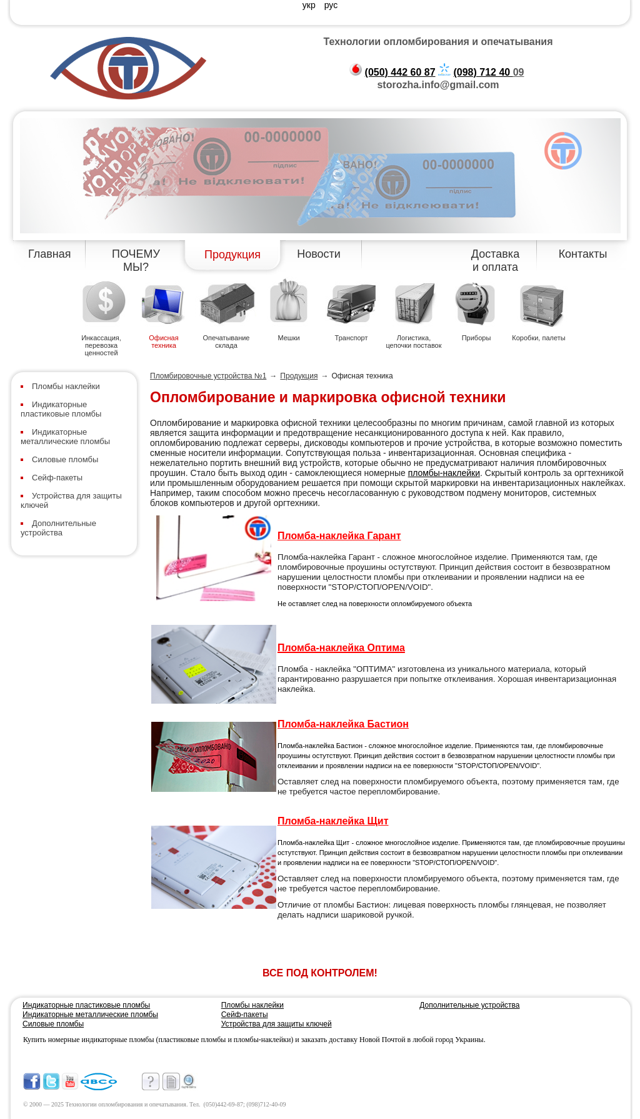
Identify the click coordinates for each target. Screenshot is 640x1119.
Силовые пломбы (65, 459)
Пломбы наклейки (66, 386)
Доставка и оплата (495, 260)
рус (331, 5)
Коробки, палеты (538, 338)
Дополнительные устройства (58, 528)
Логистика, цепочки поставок (413, 341)
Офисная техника (163, 341)
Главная (49, 254)
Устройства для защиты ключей (276, 1024)
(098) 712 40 (482, 72)
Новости (319, 254)
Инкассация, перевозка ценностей (101, 345)
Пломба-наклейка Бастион (343, 724)
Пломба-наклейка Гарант (339, 535)
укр (310, 5)
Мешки (288, 338)
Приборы (476, 338)
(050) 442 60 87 (400, 72)
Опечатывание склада (226, 341)
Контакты (583, 254)
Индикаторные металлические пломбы (65, 436)
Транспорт (351, 338)
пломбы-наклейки (444, 473)
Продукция (232, 254)
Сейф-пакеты (57, 477)
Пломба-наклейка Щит (333, 821)
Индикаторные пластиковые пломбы (61, 409)
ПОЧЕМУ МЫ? (136, 260)
